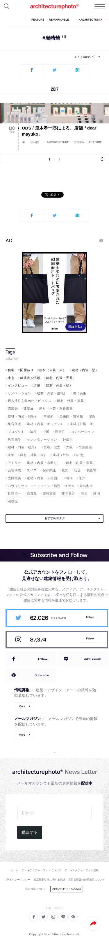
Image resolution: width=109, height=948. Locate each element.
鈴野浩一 (14, 493)
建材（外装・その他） (69, 455)
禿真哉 (32, 493)
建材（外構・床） (82, 424)
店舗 (36, 385)
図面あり (26, 370)
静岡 (96, 493)
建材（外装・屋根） (52, 393)
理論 (92, 416)
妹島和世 (86, 486)
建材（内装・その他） (43, 478)
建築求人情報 (30, 378)
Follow (90, 617)
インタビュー (18, 385)
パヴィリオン (18, 486)
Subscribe (42, 675)
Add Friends (92, 659)
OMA (70, 486)
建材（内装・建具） (23, 447)
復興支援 (49, 493)
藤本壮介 (68, 493)
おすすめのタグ (84, 56)
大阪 (69, 447)
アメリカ (14, 462)
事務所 (49, 416)
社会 (77, 470)
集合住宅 (14, 424)
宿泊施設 (85, 447)
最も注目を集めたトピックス (29, 400)
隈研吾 (60, 431)
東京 (11, 378)
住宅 (11, 370)
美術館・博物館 (71, 416)
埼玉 (84, 493)
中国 (46, 431)
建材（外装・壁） (59, 385)
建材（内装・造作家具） (57, 408)
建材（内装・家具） (81, 462)
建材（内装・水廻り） (43, 462)
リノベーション (19, 393)
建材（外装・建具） (72, 400)
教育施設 (14, 439)
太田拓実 (14, 478)
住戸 (81, 478)
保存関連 (49, 470)
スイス (32, 470)
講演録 (13, 408)
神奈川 (68, 439)
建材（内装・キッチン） (45, 424)
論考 (33, 431)
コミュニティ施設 (46, 486)
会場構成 (14, 470)
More (22, 706)
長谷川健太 (52, 447)
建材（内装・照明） (23, 416)
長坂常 (92, 470)
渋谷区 (13, 501)
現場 (69, 478)
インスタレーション (42, 439)
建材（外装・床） (33, 455)
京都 (11, 455)
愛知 (65, 470)
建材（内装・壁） (85, 370)
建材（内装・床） (52, 370)
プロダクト (16, 431)
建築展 (29, 408)
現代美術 (79, 393)
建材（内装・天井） (61, 378)
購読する (30, 832)
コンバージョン (82, 431)
